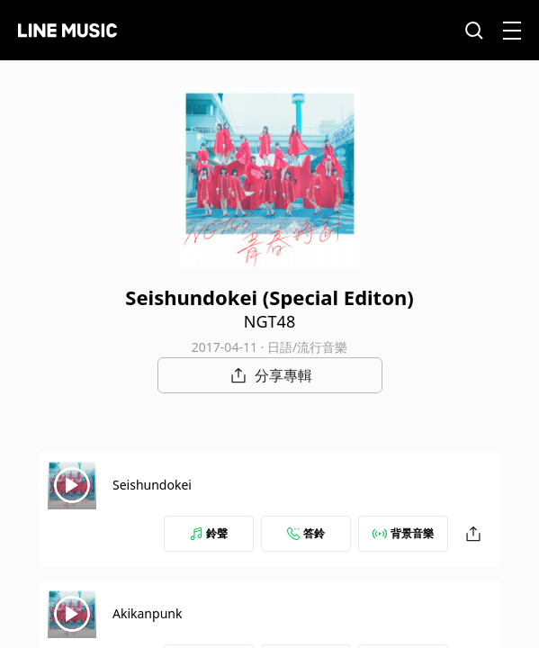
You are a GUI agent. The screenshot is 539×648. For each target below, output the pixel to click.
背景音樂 (403, 533)
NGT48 (269, 321)
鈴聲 (209, 533)
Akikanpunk (147, 613)
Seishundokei (152, 484)
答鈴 (306, 533)
